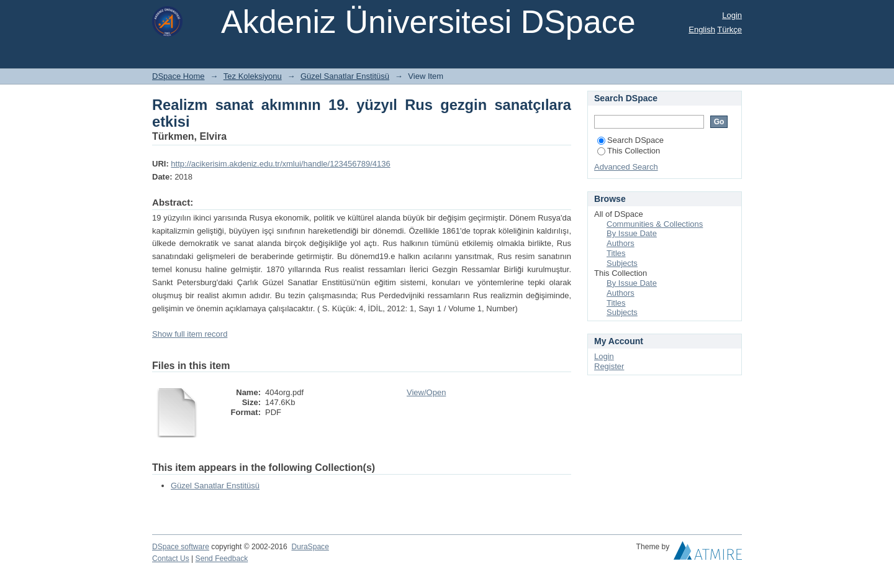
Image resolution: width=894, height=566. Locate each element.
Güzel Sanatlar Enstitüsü (344, 76)
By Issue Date (632, 233)
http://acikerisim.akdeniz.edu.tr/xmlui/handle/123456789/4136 (280, 163)
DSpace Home (178, 76)
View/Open (426, 392)
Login (732, 15)
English (702, 29)
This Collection (628, 150)
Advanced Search (626, 166)
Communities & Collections (655, 224)
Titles (616, 253)
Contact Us (170, 558)
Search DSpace (630, 140)
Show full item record (189, 334)
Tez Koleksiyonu (253, 76)
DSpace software (180, 546)
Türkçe (729, 29)
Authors (620, 243)
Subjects (622, 263)
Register (609, 366)
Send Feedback (222, 558)
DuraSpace (309, 546)
